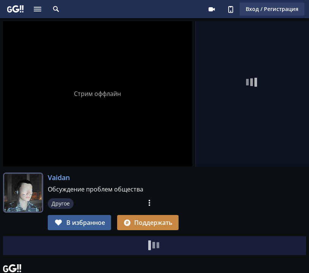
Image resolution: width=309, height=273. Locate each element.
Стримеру (211, 9)
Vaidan (59, 177)
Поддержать (148, 222)
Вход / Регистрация (272, 9)
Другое (61, 203)
